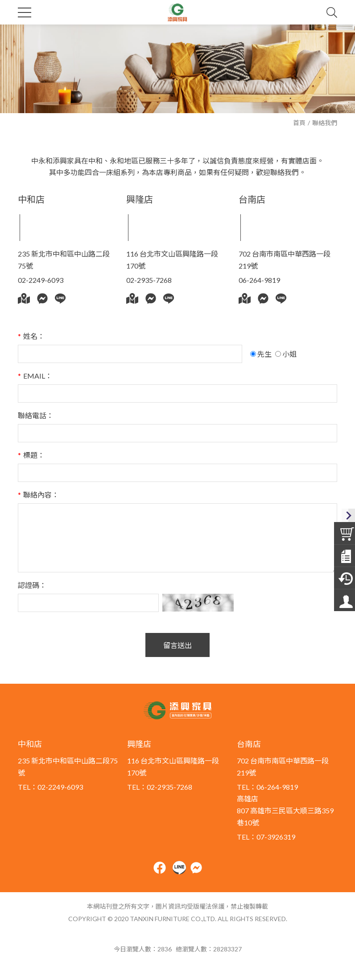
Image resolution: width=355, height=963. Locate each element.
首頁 (299, 122)
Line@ (60, 298)
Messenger (42, 298)
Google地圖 (24, 298)
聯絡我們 (324, 122)
